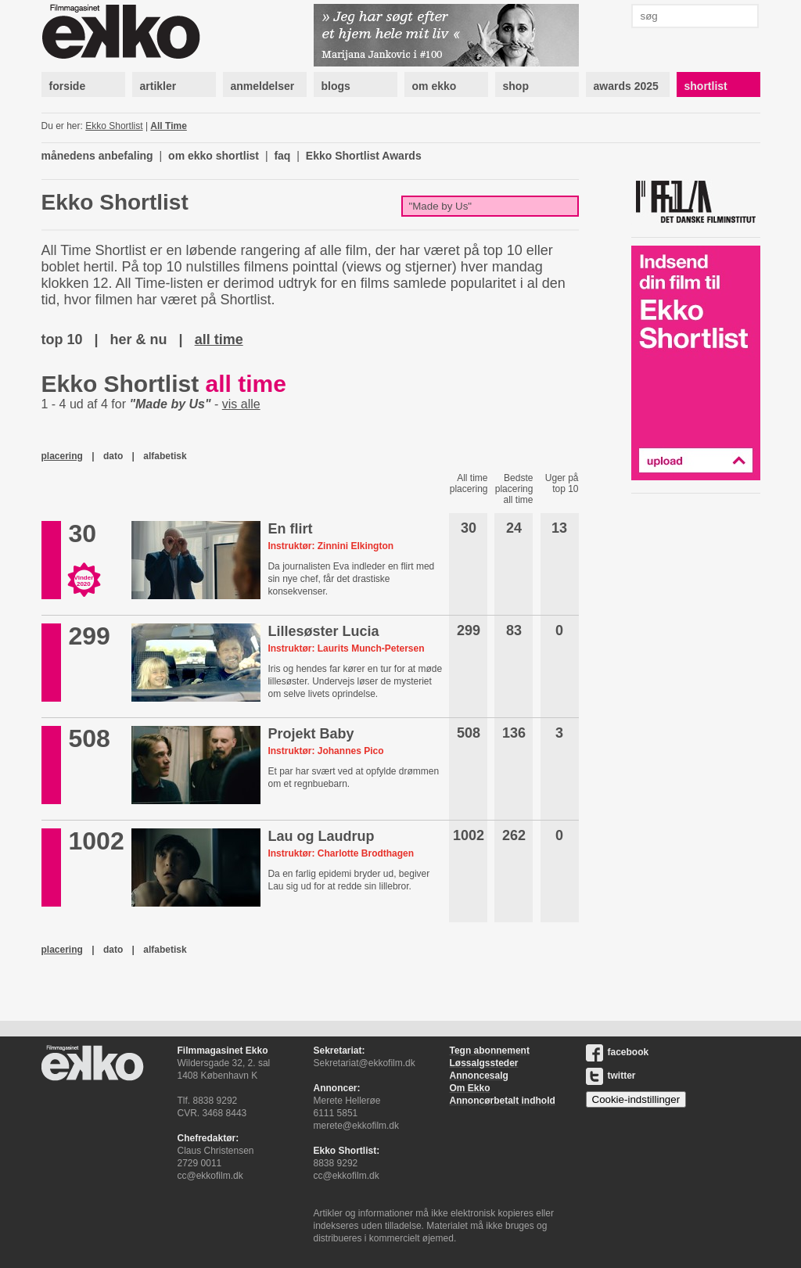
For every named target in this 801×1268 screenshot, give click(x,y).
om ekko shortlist (213, 155)
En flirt (290, 529)
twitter (611, 1075)
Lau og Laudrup (321, 836)
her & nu (138, 339)
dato (113, 456)
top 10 (62, 339)
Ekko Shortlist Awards (364, 155)
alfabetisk (164, 456)
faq (282, 155)
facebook (617, 1052)
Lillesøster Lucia (323, 631)
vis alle (241, 404)
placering (62, 456)
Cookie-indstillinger (636, 1099)
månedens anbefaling (97, 155)
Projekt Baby (311, 734)
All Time (168, 125)
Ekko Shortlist (113, 125)
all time (219, 339)
